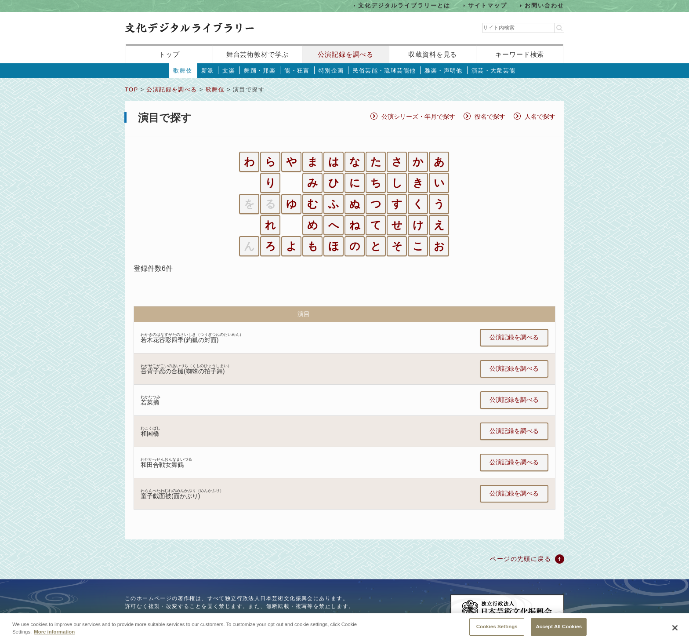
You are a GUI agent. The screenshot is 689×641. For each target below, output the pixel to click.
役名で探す (490, 116)
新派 (207, 70)
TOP (131, 89)
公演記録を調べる (346, 54)
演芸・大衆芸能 (493, 70)
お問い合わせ (544, 5)
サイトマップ (488, 5)
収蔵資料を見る (432, 54)
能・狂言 (297, 70)
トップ (169, 54)
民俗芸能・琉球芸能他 (384, 70)
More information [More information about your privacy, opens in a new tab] (54, 637)
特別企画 (331, 70)
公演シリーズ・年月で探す (418, 116)
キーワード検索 (519, 54)
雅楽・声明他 (443, 70)
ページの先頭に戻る (520, 558)
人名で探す (540, 116)
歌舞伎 (182, 70)
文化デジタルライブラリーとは (404, 5)
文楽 (228, 70)
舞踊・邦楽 (260, 70)
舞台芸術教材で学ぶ (257, 54)
